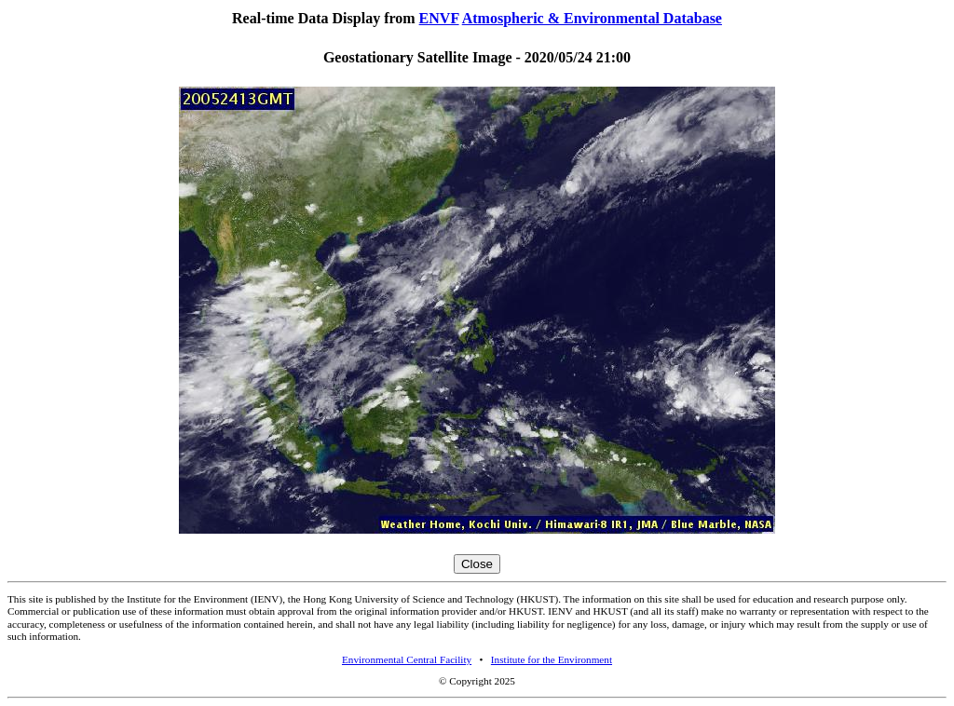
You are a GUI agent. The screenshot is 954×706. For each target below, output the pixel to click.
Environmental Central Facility (406, 659)
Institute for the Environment (551, 659)
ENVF (439, 18)
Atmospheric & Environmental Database (592, 18)
